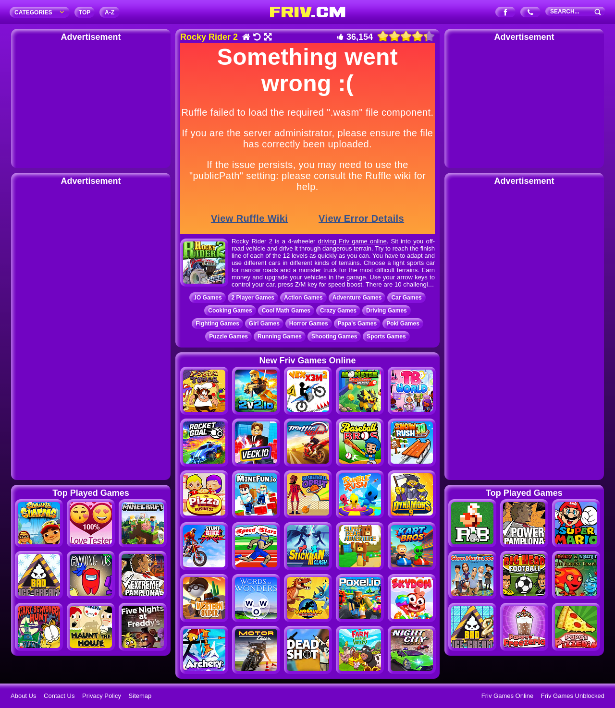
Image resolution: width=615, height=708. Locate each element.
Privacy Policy (101, 695)
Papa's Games (357, 323)
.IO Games (207, 297)
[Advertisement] (91, 103)
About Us (23, 695)
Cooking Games (230, 310)
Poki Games (402, 323)
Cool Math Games (286, 310)
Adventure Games (357, 297)
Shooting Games (334, 336)
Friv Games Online (507, 695)
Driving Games (386, 310)
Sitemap (140, 695)
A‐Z (109, 12)
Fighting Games (217, 323)
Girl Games (264, 323)
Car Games (406, 297)
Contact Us (59, 695)
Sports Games (386, 336)
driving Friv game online (352, 241)
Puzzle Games (228, 336)
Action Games (303, 297)
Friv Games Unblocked (572, 695)
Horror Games (308, 323)
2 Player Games (253, 297)
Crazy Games (338, 310)
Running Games (280, 336)
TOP (84, 12)
